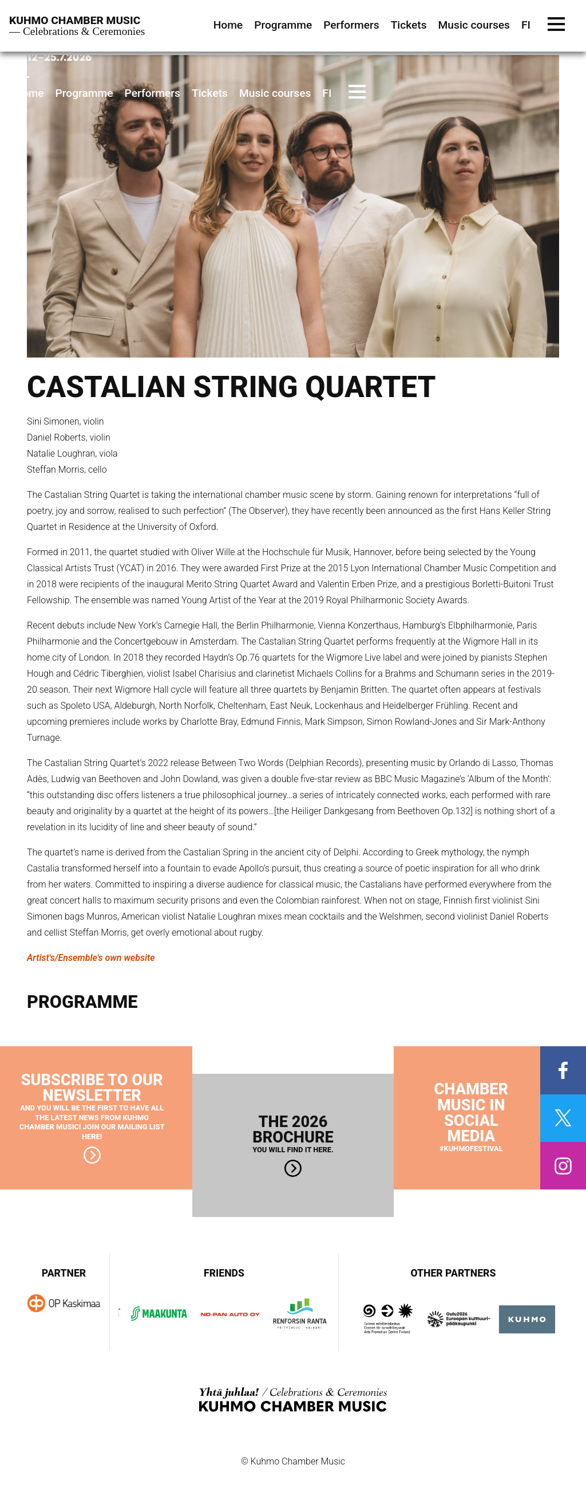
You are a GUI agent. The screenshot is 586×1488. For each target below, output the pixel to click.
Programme (84, 93)
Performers (152, 93)
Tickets (210, 93)
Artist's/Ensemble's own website (91, 957)
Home (29, 93)
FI (326, 93)
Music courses (275, 93)
